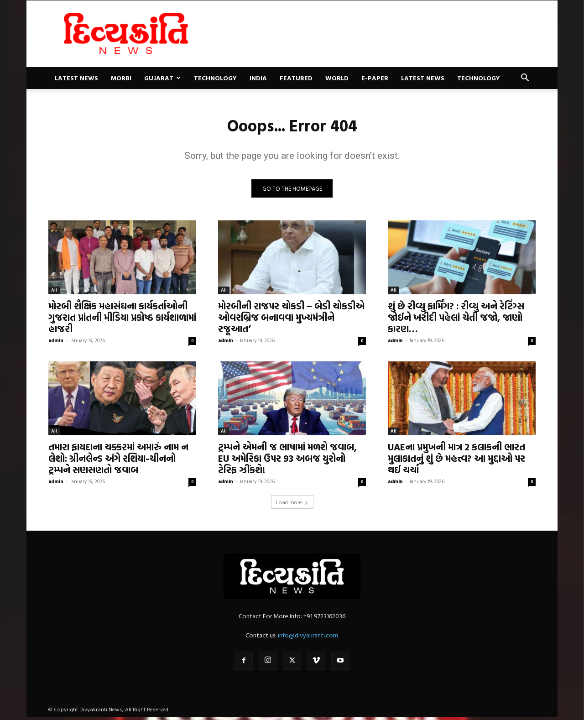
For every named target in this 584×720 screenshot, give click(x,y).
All (54, 292)
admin (55, 343)
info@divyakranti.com (308, 637)
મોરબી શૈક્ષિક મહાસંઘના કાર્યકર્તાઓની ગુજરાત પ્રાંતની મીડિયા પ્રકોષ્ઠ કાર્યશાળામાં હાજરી (122, 320)
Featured (296, 78)
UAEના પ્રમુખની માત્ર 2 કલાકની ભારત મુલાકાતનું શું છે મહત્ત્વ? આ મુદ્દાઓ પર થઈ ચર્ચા (456, 461)
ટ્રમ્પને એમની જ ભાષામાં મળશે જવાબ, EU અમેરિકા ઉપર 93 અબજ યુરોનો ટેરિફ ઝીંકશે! (287, 461)
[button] (525, 78)
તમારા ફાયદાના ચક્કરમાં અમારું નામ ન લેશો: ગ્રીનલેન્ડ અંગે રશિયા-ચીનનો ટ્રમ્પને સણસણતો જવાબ (118, 461)
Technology (215, 78)
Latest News (76, 78)
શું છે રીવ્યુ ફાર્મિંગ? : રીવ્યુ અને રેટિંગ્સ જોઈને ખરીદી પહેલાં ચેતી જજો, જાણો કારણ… (456, 320)
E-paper (374, 78)
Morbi (121, 78)
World (337, 78)
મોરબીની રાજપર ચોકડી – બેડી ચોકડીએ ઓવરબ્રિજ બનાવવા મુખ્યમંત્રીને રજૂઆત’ (291, 320)
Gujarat (162, 78)
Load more (292, 505)
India (258, 78)
